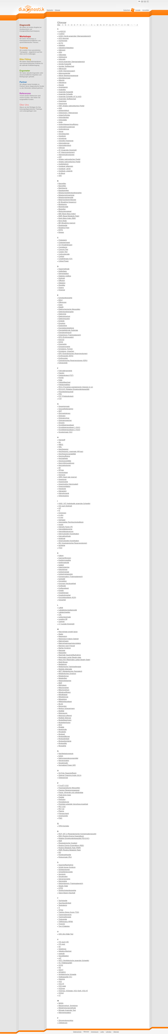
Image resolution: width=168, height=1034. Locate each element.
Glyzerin (62, 423)
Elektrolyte (62, 314)
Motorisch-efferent (65, 716)
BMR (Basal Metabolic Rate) (69, 216)
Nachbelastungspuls (66, 754)
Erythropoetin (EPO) (66, 356)
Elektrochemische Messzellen (69, 309)
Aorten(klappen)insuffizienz (68, 124)
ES (145, 1)
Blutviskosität (63, 207)
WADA (61, 1003)
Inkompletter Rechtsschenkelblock (71, 522)
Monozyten (63, 706)
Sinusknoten (63, 876)
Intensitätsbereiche (65, 529)
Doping (61, 288)
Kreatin (61, 590)
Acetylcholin (63, 41)
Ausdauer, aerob (65, 169)
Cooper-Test (63, 252)
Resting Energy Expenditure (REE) (71, 845)
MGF (60, 683)
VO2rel (61, 993)
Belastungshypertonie (66, 195)
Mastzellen (62, 653)
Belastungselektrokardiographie (70, 193)
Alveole (61, 85)
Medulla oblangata (65, 669)
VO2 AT (61, 984)
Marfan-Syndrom (65, 648)
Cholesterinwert (64, 242)
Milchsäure (63, 685)
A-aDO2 (61, 34)
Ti (59, 908)
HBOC (61, 444)
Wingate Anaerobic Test (67, 1010)
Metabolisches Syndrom (67, 674)
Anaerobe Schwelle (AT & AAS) (70, 97)
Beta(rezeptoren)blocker (67, 200)
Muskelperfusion (65, 722)
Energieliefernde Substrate (68, 330)
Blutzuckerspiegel (65, 211)
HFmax (61, 470)
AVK (60, 176)
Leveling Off (63, 619)
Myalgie (61, 727)
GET (60, 411)
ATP (60, 157)
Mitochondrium (64, 690)
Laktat (61, 608)
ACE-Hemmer (64, 38)
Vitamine (62, 979)
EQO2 (61, 342)
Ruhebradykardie (65, 855)
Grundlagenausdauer (66, 425)
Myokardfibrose (64, 736)
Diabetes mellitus (65, 276)
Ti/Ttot (61, 910)
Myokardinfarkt (64, 739)
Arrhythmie (63, 138)
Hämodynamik (64, 493)
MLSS (61, 704)
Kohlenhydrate (64, 572)
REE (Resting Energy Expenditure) (71, 836)
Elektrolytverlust (64, 316)
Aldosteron (62, 82)
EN (142, 1)
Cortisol (61, 256)
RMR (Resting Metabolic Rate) (70, 850)
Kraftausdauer (64, 588)
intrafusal (62, 538)
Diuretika (62, 285)
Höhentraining (64, 496)
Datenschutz (77, 1032)
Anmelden (145, 10)
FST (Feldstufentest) (66, 396)
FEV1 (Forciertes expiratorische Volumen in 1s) (76, 387)
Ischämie (62, 545)
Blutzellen (62, 209)
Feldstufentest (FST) (66, 375)
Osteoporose (63, 778)
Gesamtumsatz (64, 406)
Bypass (61, 232)
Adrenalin (62, 59)
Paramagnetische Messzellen (69, 788)
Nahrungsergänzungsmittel (68, 758)
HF (60, 468)
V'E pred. (62, 944)
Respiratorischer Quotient (68, 843)
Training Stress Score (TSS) (69, 912)
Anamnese (62, 101)
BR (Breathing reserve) (67, 223)
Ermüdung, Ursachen (66, 351)
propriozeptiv (63, 816)
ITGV (60, 548)
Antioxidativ (63, 120)
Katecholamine (64, 567)
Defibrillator (63, 271)
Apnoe (61, 131)
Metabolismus (64, 676)
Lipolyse (62, 621)
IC (59, 510)
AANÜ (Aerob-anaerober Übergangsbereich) (75, 36)
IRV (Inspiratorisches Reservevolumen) (73, 543)
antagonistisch (64, 110)
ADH (60, 52)
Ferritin (61, 378)
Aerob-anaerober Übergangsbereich (72, 62)
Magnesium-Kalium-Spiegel (69, 639)
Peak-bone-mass (65, 795)
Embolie (61, 321)
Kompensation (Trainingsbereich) (71, 577)
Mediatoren (63, 664)
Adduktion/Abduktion (66, 48)
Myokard (62, 734)
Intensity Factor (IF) (66, 527)
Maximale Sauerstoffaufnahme (70, 655)
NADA (61, 756)
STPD (61, 888)
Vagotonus (62, 949)
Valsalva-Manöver (65, 951)
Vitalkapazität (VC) (65, 977)
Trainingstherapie (65, 917)
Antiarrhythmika (64, 115)
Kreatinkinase (64, 593)
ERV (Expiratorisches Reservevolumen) (73, 354)
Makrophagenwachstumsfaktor (70, 643)
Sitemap (116, 1032)
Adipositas (62, 55)
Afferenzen (62, 69)
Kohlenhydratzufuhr (66, 574)
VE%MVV (62, 972)
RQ (60, 852)
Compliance (63, 247)
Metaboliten (63, 678)
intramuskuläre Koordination (69, 541)
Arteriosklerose (64, 143)
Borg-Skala (63, 221)
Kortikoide (62, 586)
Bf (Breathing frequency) (67, 202)
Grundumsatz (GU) (65, 432)
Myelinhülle (63, 729)
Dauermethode (64, 269)
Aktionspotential (64, 73)
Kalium (61, 556)
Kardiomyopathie (65, 560)
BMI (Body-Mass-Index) (67, 214)
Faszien (61, 373)
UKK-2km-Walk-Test (66, 934)
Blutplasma (63, 204)
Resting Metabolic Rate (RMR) (70, 848)
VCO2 (61, 965)
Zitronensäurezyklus (66, 1020)
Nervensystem (64, 760)
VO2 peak (62, 986)
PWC (60, 818)
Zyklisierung (63, 1023)
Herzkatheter (63, 458)
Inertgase (62, 520)
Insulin (61, 524)
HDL (60, 447)
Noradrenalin (63, 763)
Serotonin (62, 874)
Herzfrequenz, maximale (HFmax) (71, 451)
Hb (60, 442)
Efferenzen (62, 302)
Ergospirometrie (64, 347)
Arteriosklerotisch (65, 145)
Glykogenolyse (64, 418)
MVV (60, 725)
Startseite (50, 10)
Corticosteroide (64, 254)
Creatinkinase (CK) (65, 259)
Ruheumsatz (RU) (65, 857)
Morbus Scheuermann (67, 708)
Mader (61, 634)
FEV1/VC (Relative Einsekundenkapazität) (74, 389)
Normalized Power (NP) (67, 765)
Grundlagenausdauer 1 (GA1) (69, 427)
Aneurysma (63, 103)
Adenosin (62, 50)
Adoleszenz (63, 57)
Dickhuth (62, 278)
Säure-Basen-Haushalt (67, 893)
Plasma (61, 811)
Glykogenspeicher (65, 420)
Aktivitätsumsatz (64, 78)
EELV (61, 300)
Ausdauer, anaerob (65, 171)
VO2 (60, 981)
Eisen (61, 305)
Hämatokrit (63, 491)
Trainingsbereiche (65, 915)
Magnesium (63, 636)
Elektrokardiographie (66, 312)
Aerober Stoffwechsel (66, 66)
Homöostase (63, 472)
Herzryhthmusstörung (66, 463)
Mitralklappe (63, 695)
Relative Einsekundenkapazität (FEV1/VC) (74, 838)
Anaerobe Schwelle (66, 94)
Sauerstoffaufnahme (66, 865)
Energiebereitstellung (66, 328)
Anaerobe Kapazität (66, 92)
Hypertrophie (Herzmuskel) (68, 484)
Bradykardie (63, 225)
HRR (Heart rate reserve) (68, 477)
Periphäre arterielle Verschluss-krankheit (73, 804)
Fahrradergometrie (65, 371)
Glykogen (62, 416)
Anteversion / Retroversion (68, 113)
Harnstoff (62, 440)
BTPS (61, 230)
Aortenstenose (64, 129)
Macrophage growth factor (68, 632)
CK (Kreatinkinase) (65, 245)
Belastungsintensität (66, 197)
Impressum (94, 1032)
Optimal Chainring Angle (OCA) (70, 775)
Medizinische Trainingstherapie (70, 667)
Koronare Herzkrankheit (67, 583)
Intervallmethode (65, 536)
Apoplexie (62, 136)
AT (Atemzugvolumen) (67, 152)
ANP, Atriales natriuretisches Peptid (71, 106)
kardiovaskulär (64, 562)
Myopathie (62, 746)
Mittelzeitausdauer (65, 701)
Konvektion (63, 581)
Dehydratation (64, 274)
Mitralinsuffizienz (65, 692)
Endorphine (63, 326)
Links (102, 1032)
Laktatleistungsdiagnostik (68, 610)
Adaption (62, 45)
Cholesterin (63, 240)
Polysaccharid (64, 813)
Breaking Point (64, 228)
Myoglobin (62, 732)
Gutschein (128, 10)
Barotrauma (63, 188)
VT (60, 995)
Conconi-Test (63, 249)
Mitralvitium (63, 699)
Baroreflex (62, 183)
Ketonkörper (63, 569)
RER (60, 841)
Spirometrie (63, 881)
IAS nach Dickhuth (65, 506)
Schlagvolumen (64, 870)
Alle (58, 25)
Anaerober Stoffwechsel (67, 99)
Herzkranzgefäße (65, 461)
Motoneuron (63, 713)
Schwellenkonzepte (66, 872)
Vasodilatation (64, 956)
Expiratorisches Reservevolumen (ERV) (73, 360)
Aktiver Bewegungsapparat (68, 76)
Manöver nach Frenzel (67, 646)
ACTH (61, 43)
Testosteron (63, 905)
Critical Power (64, 261)
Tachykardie (63, 901)
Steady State (63, 886)
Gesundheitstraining (66, 409)
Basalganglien (64, 190)
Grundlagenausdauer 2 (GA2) (69, 430)
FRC (60, 394)
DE (139, 1)
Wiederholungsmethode (67, 1008)
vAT (60, 958)
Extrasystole (63, 363)
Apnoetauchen (64, 134)
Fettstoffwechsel (64, 382)
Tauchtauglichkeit (65, 903)
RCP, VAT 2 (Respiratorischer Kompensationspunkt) (77, 834)
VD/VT (61, 970)
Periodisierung (64, 802)
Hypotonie (62, 489)
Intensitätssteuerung (66, 531)
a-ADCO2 (62, 31)
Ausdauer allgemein (66, 166)
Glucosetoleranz (64, 413)
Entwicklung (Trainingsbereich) (70, 335)
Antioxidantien (64, 117)
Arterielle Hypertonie (66, 141)
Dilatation (62, 283)
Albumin (61, 80)
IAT (60, 508)
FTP (60, 399)
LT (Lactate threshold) (66, 624)
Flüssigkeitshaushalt (66, 392)
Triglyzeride (63, 919)
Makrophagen (64, 641)
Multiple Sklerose (65, 718)
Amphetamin (63, 87)
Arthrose (62, 148)
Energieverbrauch (65, 333)
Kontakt (137, 10)
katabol (61, 565)
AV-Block (62, 173)
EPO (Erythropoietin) (66, 337)
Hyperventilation (64, 486)
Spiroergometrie (64, 879)
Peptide (61, 797)
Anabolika (62, 90)
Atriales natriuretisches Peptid (69, 159)
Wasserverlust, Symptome (68, 1006)
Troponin (62, 924)
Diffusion (62, 280)
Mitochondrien (64, 688)
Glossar (57, 10)
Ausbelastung (64, 164)
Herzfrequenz (63, 449)
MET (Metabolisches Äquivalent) (70, 671)
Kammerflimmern (65, 558)
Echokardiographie (65, 298)
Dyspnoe (62, 290)
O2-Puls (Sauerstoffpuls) (68, 773)
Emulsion (62, 323)
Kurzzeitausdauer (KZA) (67, 597)
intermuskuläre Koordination (69, 534)
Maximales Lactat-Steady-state (70, 657)
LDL (60, 615)
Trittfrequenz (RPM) (66, 922)
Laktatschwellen (64, 612)
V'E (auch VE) (64, 942)
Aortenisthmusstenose (67, 127)
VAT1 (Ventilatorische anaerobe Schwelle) (74, 960)
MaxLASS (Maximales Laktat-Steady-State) (74, 660)
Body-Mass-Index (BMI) (67, 218)
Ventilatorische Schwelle (67, 974)
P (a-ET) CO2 (64, 786)
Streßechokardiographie (67, 890)
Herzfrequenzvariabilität (67, 454)
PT (148, 1)
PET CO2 (62, 807)
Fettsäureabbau (64, 385)
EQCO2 (61, 340)
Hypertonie (63, 479)
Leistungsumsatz (65, 617)
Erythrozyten (63, 358)
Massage (62, 650)
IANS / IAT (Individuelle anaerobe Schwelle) (74, 503)
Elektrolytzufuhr (64, 319)
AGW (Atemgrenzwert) (67, 71)
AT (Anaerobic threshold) (68, 150)
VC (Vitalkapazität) (65, 963)
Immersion (62, 513)
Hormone (62, 475)
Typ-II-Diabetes (64, 926)
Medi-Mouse (63, 662)
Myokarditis (63, 743)
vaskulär (62, 954)
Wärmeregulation (65, 1013)
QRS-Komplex (64, 826)
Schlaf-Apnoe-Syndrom (67, 867)
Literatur (108, 1032)
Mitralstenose (63, 697)
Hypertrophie (63, 482)
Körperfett (62, 600)
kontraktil (62, 579)
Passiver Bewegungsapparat (69, 790)
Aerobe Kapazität (65, 64)
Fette (60, 380)
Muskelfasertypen (65, 720)
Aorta (60, 122)
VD (60, 967)
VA (60, 947)
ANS (60, 108)
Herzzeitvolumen (65, 465)
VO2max (62, 988)
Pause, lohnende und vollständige (71, 792)
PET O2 (61, 809)
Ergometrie (63, 344)
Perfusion (62, 799)
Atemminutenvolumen (66, 155)
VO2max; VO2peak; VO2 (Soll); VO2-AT (73, 991)
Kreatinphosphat (65, 595)
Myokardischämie (65, 741)
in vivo (61, 517)
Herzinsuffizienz (64, 456)
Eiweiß (61, 307)
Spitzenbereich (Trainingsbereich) (71, 883)
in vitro (61, 515)
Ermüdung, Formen (66, 349)
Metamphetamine (65, 681)
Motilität (61, 711)
